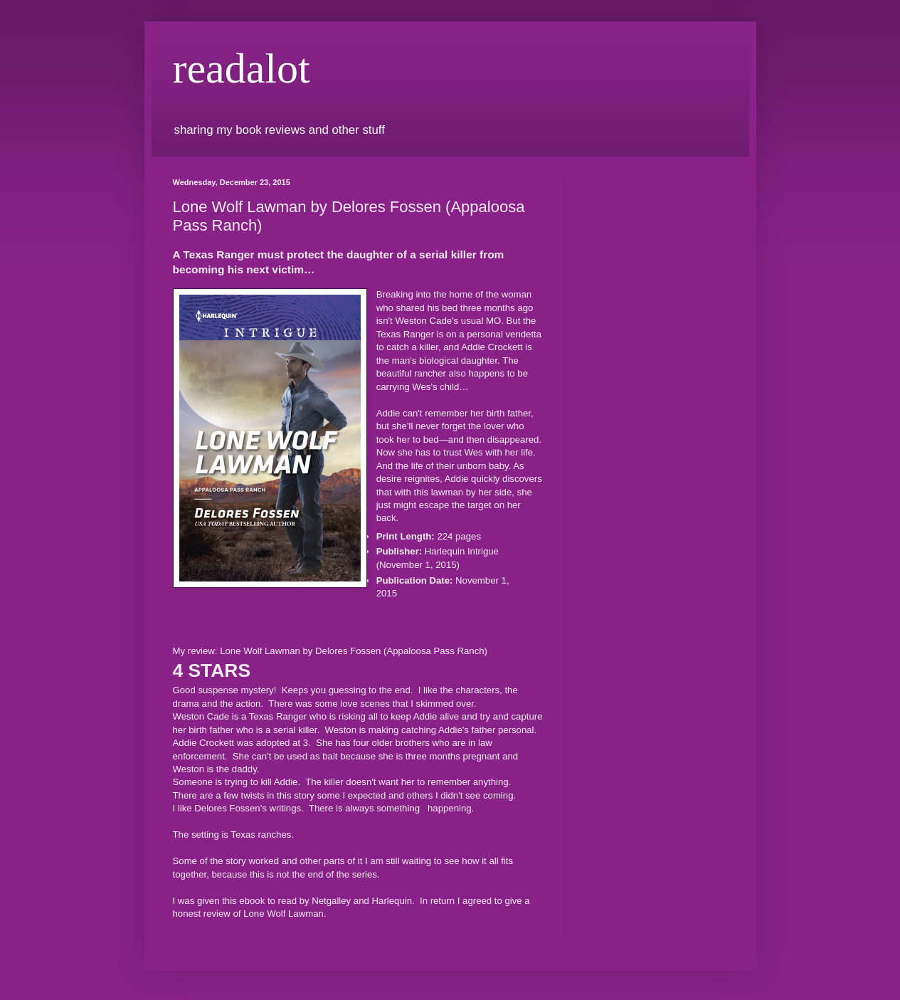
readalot (241, 68)
